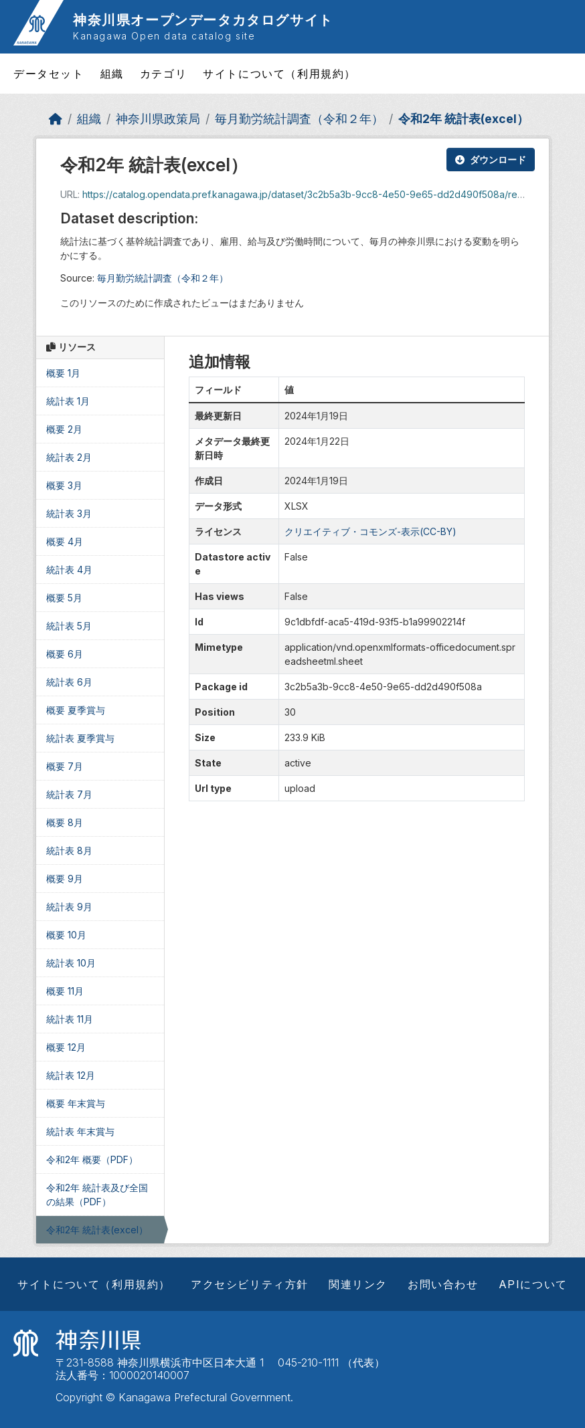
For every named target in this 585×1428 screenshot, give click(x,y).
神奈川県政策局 (158, 119)
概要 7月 (64, 766)
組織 (112, 73)
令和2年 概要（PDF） (92, 1159)
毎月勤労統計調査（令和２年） (299, 119)
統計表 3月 (69, 513)
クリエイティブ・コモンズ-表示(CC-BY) (370, 531)
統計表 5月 (69, 625)
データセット (48, 73)
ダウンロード (490, 159)
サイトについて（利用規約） (279, 73)
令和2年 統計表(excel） (463, 119)
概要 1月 (63, 373)
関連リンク (358, 1284)
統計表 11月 (69, 1019)
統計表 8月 (69, 850)
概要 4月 (64, 541)
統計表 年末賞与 (80, 1131)
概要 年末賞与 (75, 1103)
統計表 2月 (69, 457)
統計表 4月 (69, 569)
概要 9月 (64, 878)
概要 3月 (64, 485)
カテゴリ (163, 73)
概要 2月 (64, 429)
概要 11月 (65, 991)
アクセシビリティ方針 (250, 1284)
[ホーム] (55, 119)
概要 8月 (64, 822)
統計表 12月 (70, 1075)
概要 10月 (66, 934)
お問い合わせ (443, 1284)
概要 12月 (66, 1047)
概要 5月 (64, 597)
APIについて (533, 1284)
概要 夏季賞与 (75, 710)
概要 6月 (64, 653)
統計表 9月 (69, 906)
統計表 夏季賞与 (80, 738)
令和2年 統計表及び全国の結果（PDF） (97, 1194)
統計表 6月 (69, 682)
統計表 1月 (68, 401)
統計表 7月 (69, 794)
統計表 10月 (71, 962)
